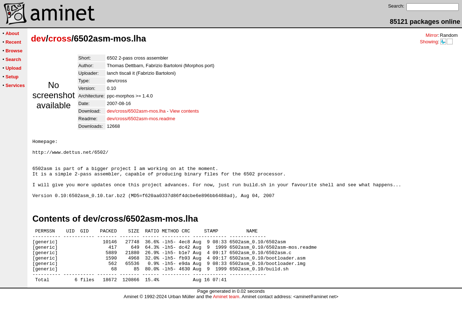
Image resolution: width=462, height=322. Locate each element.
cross (59, 38)
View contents (184, 111)
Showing (429, 41)
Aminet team (226, 319)
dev (38, 38)
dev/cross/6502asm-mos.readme (141, 118)
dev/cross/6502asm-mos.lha (136, 111)
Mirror (432, 35)
